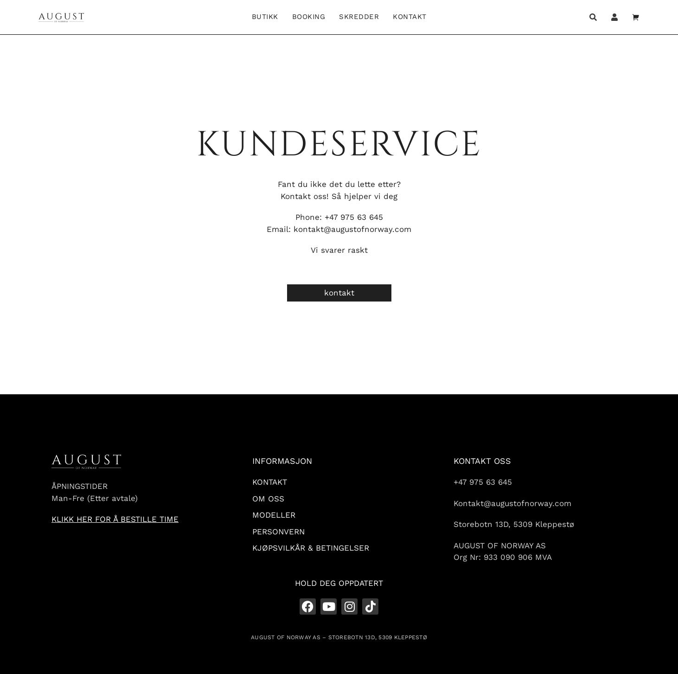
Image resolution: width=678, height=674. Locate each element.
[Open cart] (636, 17)
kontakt (339, 292)
